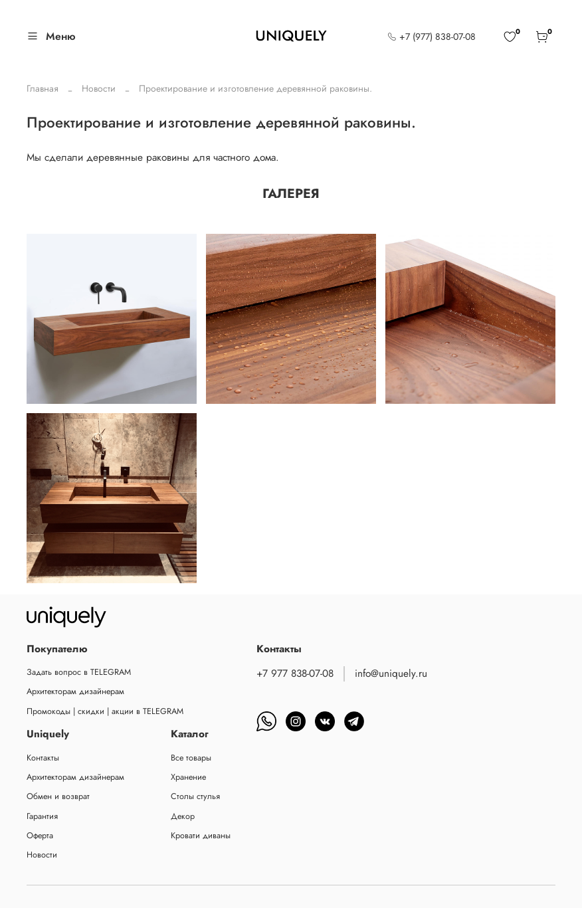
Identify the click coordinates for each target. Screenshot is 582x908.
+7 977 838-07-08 (295, 673)
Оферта (40, 836)
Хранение (188, 777)
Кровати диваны (201, 836)
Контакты (43, 758)
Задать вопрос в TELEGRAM (79, 672)
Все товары (191, 758)
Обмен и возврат (58, 796)
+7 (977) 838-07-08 (431, 36)
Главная (42, 88)
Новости (99, 88)
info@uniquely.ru (391, 673)
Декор (183, 816)
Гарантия (42, 816)
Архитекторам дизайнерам (75, 691)
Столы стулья (195, 796)
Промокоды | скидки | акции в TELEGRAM (105, 711)
